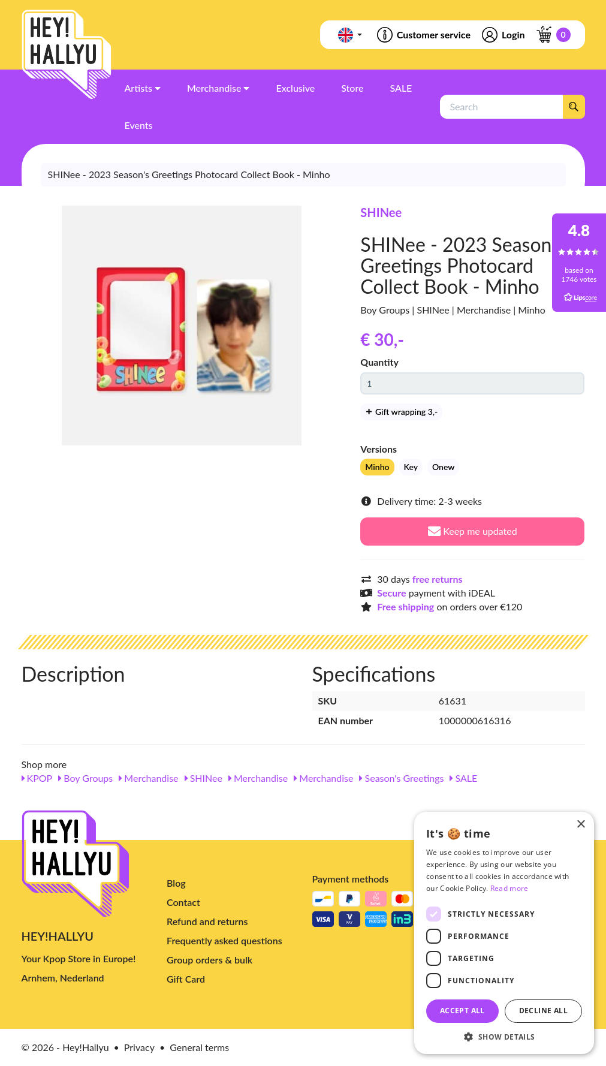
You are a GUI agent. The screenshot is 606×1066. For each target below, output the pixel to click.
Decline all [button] (543, 1010)
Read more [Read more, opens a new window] (509, 888)
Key (411, 467)
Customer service (423, 34)
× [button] (580, 824)
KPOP (37, 778)
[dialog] (504, 933)
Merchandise (148, 778)
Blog (176, 883)
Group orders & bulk (209, 959)
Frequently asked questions (224, 940)
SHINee (381, 212)
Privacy (139, 1047)
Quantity (379, 362)
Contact (183, 902)
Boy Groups (85, 778)
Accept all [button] (462, 1010)
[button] (504, 1036)
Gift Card (186, 978)
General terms (199, 1047)
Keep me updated (472, 531)
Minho (377, 467)
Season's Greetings (401, 778)
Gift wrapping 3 (401, 411)
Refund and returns (207, 921)
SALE (463, 778)
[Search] (573, 107)
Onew (443, 467)
